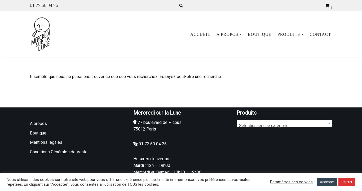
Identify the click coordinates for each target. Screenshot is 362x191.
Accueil (200, 34)
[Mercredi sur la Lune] (40, 34)
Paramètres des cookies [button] (291, 182)
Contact (320, 34)
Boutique (259, 34)
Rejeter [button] (347, 182)
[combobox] (284, 123)
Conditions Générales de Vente (58, 151)
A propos (38, 123)
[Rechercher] (181, 5)
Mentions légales (46, 142)
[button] (241, 34)
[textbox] (284, 126)
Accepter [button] (327, 182)
